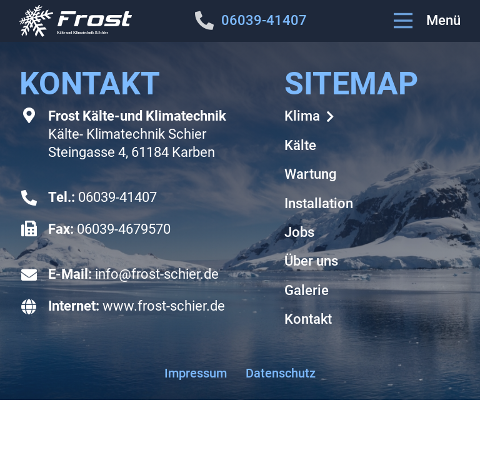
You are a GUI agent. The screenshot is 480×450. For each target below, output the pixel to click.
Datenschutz (281, 373)
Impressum (195, 373)
